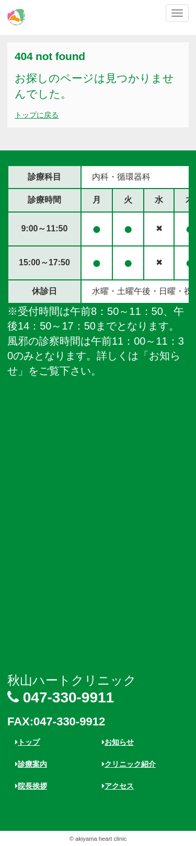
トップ (27, 742)
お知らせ (118, 742)
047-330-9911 (60, 697)
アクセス (118, 786)
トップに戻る (37, 115)
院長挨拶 (31, 786)
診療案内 (31, 764)
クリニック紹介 (129, 764)
